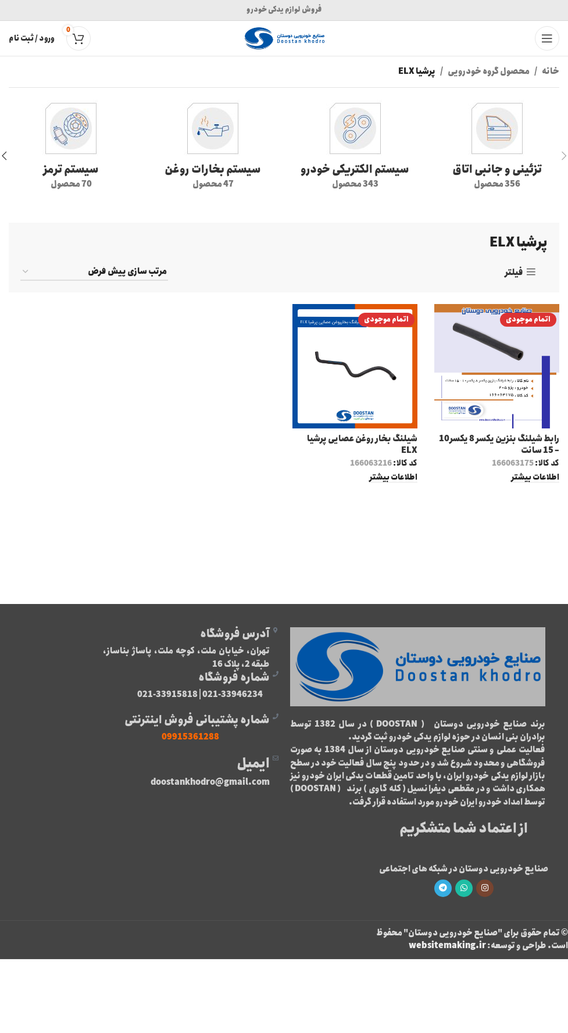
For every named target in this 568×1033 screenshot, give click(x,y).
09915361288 (190, 737)
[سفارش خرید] (94, 272)
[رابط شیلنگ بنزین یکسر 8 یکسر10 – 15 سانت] (497, 366)
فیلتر (514, 272)
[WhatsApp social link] (464, 888)
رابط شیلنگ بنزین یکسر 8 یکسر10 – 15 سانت (499, 444)
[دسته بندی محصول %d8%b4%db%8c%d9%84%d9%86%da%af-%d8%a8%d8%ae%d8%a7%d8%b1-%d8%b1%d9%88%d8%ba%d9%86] (213, 148)
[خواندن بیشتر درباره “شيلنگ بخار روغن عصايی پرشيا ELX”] (393, 477)
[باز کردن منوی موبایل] (547, 38)
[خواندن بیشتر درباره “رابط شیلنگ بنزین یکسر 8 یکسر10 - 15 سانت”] (535, 477)
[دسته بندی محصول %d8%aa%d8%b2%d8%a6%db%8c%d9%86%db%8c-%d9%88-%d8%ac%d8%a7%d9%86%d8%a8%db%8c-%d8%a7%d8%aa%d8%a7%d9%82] (497, 148)
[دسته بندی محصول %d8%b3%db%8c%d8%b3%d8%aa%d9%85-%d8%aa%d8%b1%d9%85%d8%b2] (71, 148)
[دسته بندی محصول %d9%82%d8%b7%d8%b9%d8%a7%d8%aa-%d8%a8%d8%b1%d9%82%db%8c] (355, 148)
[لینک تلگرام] (443, 888)
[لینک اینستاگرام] (485, 888)
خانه (550, 71)
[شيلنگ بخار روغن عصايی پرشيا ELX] (355, 366)
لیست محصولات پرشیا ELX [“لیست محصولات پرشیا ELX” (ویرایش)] (284, 522)
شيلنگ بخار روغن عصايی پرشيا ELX (362, 444)
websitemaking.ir (447, 945)
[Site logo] (284, 37)
